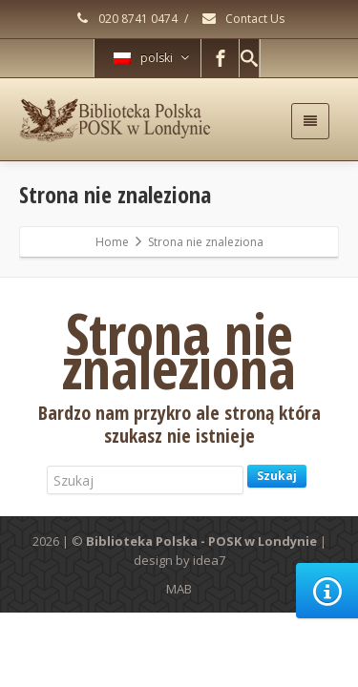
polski (151, 58)
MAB (179, 588)
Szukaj (277, 476)
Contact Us (242, 18)
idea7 (209, 560)
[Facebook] (220, 58)
